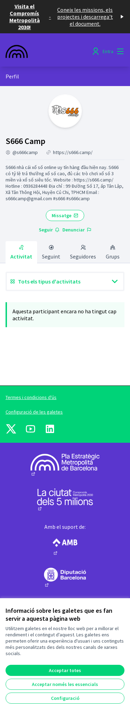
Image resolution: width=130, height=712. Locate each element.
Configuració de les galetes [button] (34, 412)
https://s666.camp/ (73, 152)
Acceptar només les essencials (65, 684)
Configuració (65, 698)
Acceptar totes (65, 670)
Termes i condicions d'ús (31, 397)
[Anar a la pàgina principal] (49, 51)
